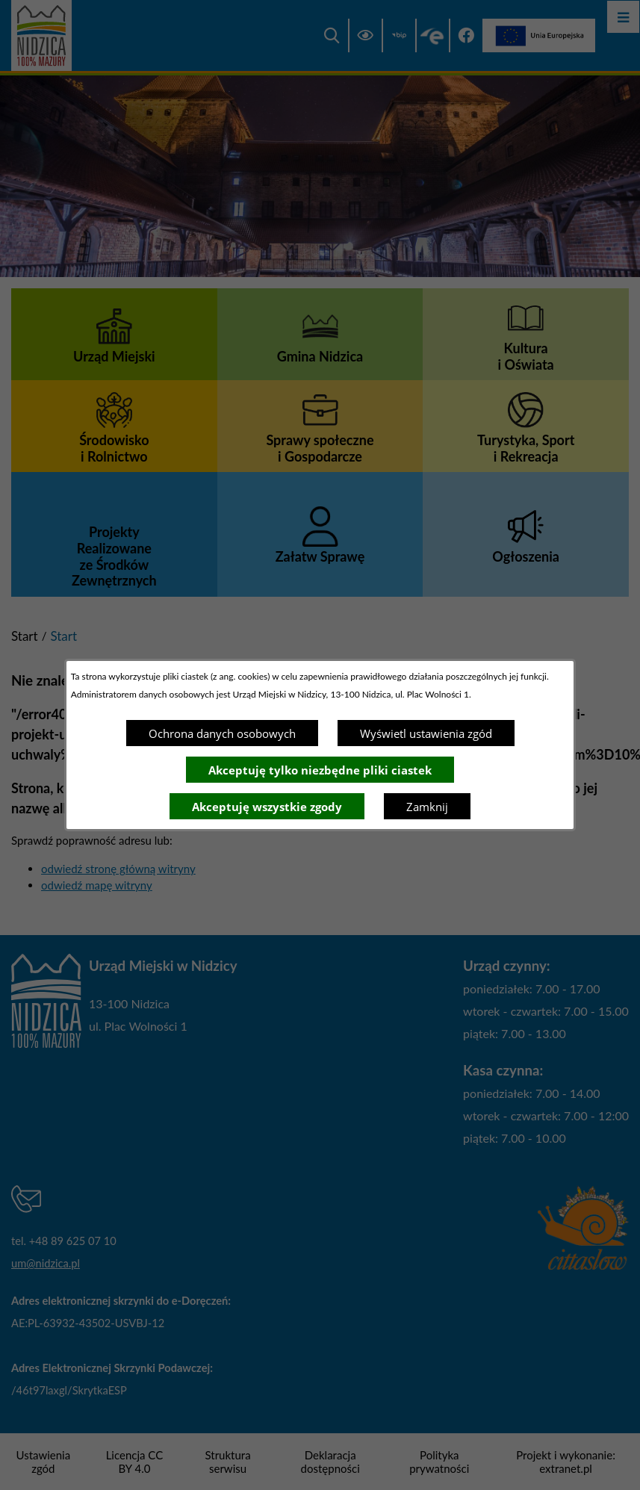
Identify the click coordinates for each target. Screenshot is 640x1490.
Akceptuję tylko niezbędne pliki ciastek (320, 770)
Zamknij (427, 806)
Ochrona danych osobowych (222, 733)
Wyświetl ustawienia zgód (426, 733)
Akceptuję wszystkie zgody (267, 806)
